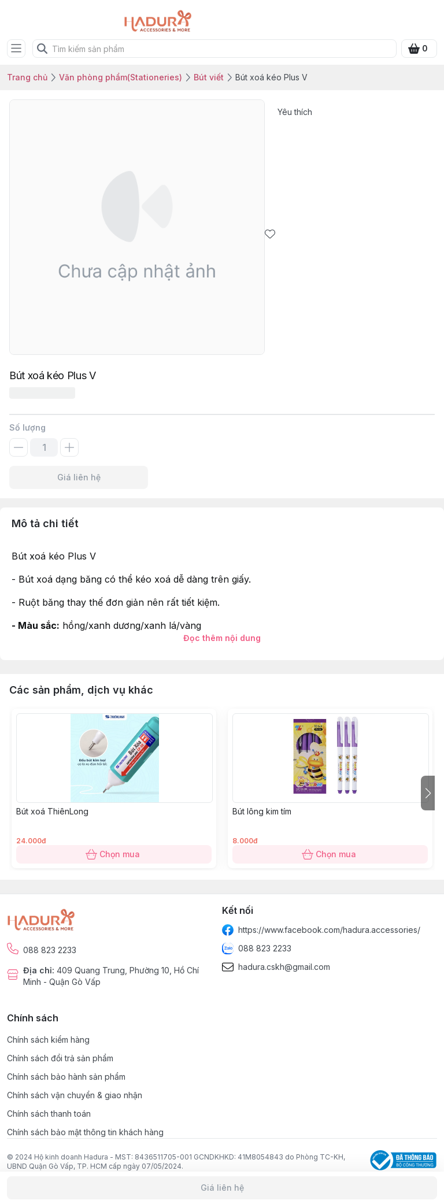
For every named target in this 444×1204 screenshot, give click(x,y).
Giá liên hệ (78, 477)
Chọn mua (114, 854)
